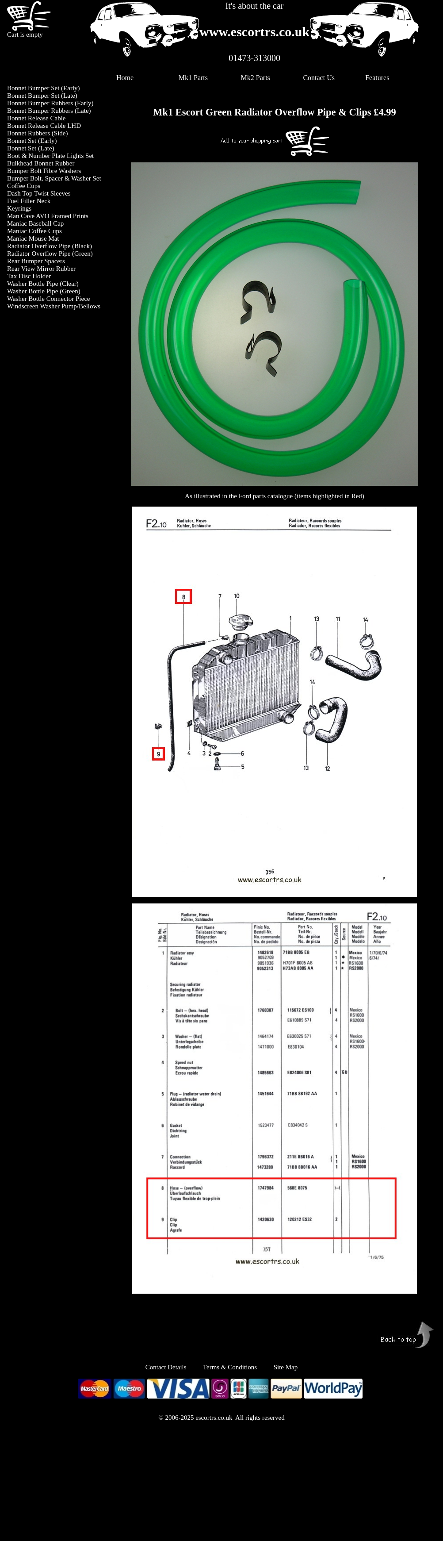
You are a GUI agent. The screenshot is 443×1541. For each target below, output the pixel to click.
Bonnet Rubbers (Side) (37, 133)
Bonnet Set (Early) (32, 140)
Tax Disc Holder (29, 276)
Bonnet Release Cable (36, 118)
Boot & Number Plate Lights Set (50, 155)
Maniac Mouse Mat (33, 238)
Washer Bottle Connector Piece (48, 298)
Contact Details (174, 1367)
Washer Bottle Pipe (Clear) (43, 283)
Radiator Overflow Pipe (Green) (50, 253)
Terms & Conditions (230, 1367)
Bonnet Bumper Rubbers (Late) (49, 110)
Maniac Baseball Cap (35, 223)
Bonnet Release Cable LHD (44, 125)
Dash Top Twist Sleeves (39, 193)
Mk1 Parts (193, 77)
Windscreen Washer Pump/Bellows (53, 306)
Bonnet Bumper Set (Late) (42, 95)
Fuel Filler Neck (28, 200)
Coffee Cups (23, 185)
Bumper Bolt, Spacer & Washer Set (54, 178)
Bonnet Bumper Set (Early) (43, 88)
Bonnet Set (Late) (30, 148)
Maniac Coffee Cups (34, 230)
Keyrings (19, 208)
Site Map (286, 1367)
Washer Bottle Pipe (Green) (43, 291)
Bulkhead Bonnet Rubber (40, 163)
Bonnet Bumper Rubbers (40, 103)
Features (377, 77)
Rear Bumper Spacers (36, 261)
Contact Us (319, 77)
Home (125, 77)
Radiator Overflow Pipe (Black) (49, 246)
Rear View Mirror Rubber (41, 268)
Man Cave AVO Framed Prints (47, 215)
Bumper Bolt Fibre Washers (44, 170)
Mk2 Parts (255, 77)
